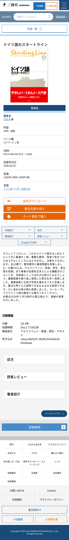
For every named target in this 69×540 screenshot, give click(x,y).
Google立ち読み (29, 242)
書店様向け (34, 509)
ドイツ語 (7, 189)
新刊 (12, 444)
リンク (57, 461)
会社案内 (57, 473)
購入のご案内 (57, 453)
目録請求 (12, 473)
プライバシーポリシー (52, 499)
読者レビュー (44, 236)
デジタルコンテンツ (57, 444)
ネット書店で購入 (34, 216)
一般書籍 (39, 6)
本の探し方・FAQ (11, 461)
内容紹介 (9, 230)
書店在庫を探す (34, 208)
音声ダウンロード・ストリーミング (34, 463)
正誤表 (34, 473)
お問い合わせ (17, 490)
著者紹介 (9, 236)
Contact (51, 490)
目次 (39, 230)
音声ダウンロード (34, 201)
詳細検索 (60, 16)
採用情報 (12, 481)
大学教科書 (52, 6)
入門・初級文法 (22, 189)
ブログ (34, 453)
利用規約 (17, 499)
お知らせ (12, 453)
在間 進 (7, 119)
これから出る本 (34, 444)
